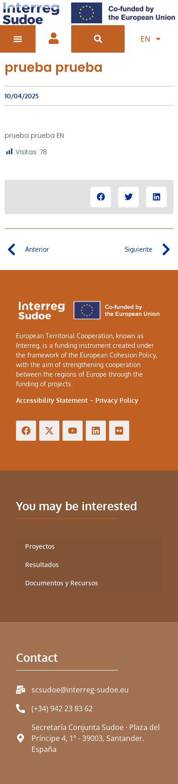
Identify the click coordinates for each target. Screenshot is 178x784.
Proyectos (40, 546)
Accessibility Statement (52, 400)
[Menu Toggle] (17, 38)
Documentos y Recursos (61, 583)
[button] (97, 38)
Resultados (42, 564)
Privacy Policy (116, 400)
